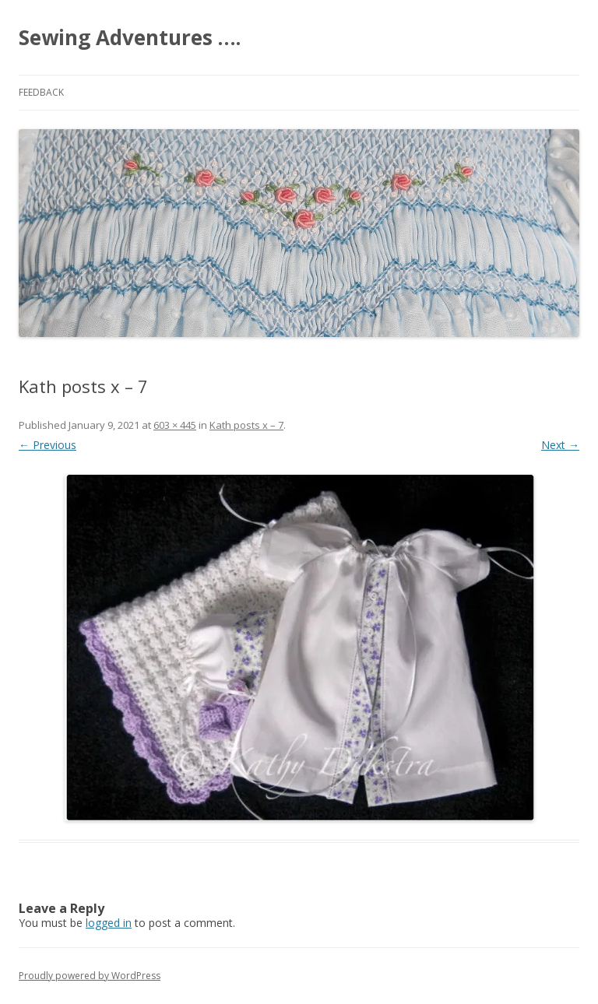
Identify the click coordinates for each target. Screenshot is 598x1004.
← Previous (47, 444)
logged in (109, 922)
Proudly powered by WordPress (89, 975)
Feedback (41, 92)
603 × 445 (174, 425)
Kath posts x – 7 (246, 425)
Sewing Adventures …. (130, 37)
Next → (560, 444)
